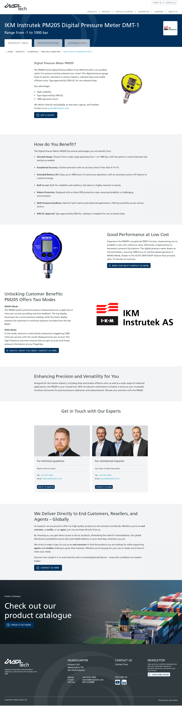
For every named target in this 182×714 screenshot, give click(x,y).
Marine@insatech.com (52, 478)
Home (10, 52)
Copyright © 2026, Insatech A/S (16, 699)
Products (20, 52)
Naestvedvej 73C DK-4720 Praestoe (76, 669)
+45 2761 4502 (47, 475)
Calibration (32, 52)
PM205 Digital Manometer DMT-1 (78, 52)
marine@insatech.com (93, 679)
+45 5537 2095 (105, 475)
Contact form (121, 664)
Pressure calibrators (50, 52)
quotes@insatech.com (58, 108)
